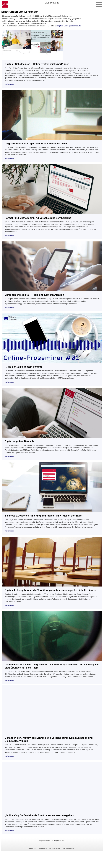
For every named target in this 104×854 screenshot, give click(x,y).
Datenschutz (32, 848)
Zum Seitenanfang (69, 848)
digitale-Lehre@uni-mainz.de (69, 26)
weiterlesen (9, 84)
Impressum (43, 848)
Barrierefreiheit (54, 848)
